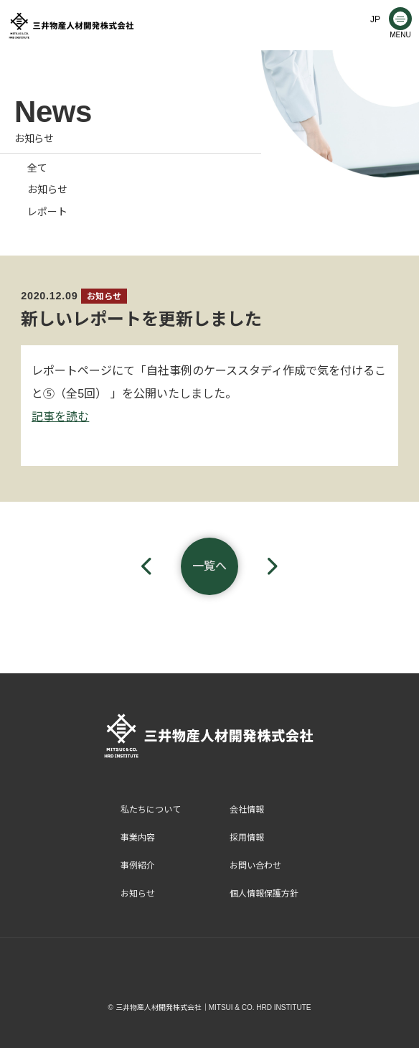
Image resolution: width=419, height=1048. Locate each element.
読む (77, 417)
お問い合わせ (255, 866)
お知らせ (47, 189)
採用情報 (247, 838)
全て (37, 168)
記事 (43, 417)
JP (375, 19)
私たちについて (151, 810)
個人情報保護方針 (264, 894)
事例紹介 (138, 866)
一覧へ (209, 566)
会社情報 (247, 810)
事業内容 (138, 838)
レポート (47, 211)
